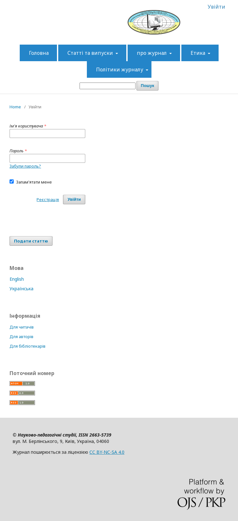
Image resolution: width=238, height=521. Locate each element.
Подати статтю (31, 241)
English (17, 279)
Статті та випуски (90, 52)
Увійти (216, 6)
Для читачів (22, 327)
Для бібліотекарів (28, 346)
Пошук (147, 85)
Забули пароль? (25, 166)
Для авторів (21, 336)
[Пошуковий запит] (108, 86)
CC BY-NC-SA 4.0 (106, 452)
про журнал (152, 52)
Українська (21, 289)
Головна (39, 52)
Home (15, 107)
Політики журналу (120, 69)
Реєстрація (48, 199)
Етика (198, 52)
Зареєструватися (172, 6)
